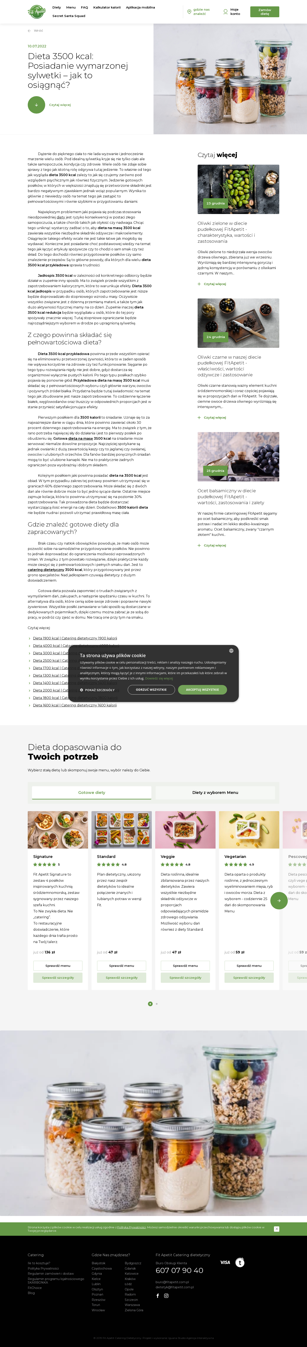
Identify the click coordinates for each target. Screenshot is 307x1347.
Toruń (96, 1305)
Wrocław (98, 1310)
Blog (31, 1293)
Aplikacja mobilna (140, 7)
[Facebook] (158, 1296)
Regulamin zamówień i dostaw (51, 1274)
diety (61, 217)
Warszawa (132, 1305)
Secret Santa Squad (68, 16)
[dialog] (153, 673)
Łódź (128, 1284)
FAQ (84, 7)
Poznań (97, 1294)
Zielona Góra (134, 1310)
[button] (276, 1229)
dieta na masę (80, 439)
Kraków (130, 1279)
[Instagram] (166, 1296)
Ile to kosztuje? (39, 1263)
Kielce (96, 1279)
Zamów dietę (264, 12)
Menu (71, 7)
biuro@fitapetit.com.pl (172, 1282)
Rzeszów (98, 1300)
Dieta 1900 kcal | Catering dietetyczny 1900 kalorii (75, 638)
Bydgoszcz (133, 1263)
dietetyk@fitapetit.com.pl (175, 1287)
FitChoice (35, 1288)
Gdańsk (130, 1268)
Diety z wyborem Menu (215, 792)
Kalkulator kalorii (107, 7)
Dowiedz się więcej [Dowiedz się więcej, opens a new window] (159, 678)
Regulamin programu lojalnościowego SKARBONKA (56, 1281)
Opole (129, 1289)
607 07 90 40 (179, 1270)
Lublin (96, 1284)
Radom (130, 1294)
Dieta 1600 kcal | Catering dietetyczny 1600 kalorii (75, 705)
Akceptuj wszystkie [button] (202, 690)
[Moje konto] (234, 11)
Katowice (132, 1274)
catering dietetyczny (46, 570)
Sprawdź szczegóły (58, 978)
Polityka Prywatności (43, 1268)
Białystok (98, 1263)
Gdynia (97, 1274)
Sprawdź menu (57, 966)
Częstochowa (102, 1268)
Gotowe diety (91, 792)
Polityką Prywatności (131, 1227)
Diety (56, 7)
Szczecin (131, 1300)
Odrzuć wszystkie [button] (151, 690)
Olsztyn (97, 1289)
